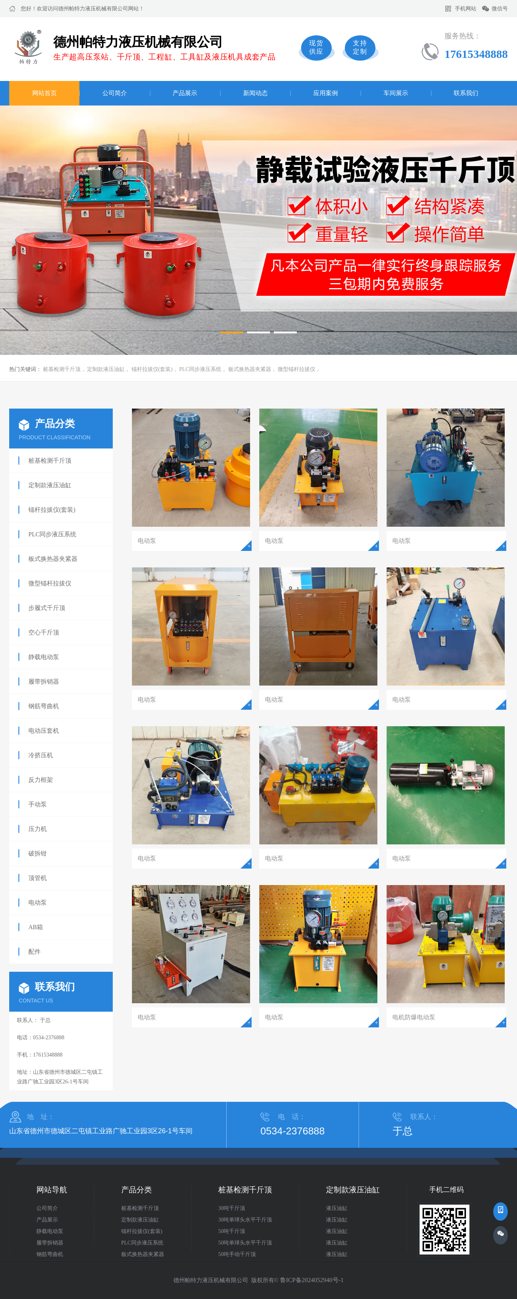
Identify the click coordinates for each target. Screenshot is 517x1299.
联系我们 (466, 93)
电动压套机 (43, 730)
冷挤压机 (40, 755)
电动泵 (37, 902)
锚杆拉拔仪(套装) (152, 369)
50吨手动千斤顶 (237, 1254)
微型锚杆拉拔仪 (296, 369)
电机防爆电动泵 (413, 1017)
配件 (34, 951)
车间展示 (396, 93)
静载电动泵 (43, 657)
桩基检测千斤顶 (62, 369)
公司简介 (114, 93)
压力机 (37, 829)
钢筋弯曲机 (43, 706)
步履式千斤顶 (46, 608)
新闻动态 (255, 93)
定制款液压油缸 (106, 369)
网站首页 (44, 93)
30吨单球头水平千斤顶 (245, 1220)
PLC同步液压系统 (200, 369)
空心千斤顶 (43, 632)
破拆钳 (37, 853)
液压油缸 (336, 1208)
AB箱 (35, 927)
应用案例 (325, 93)
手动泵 (37, 804)
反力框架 (40, 779)
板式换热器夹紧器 (249, 369)
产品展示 (185, 93)
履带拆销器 (43, 681)
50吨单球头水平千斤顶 (245, 1243)
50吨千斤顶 (231, 1231)
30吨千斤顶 (231, 1208)
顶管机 (37, 878)
